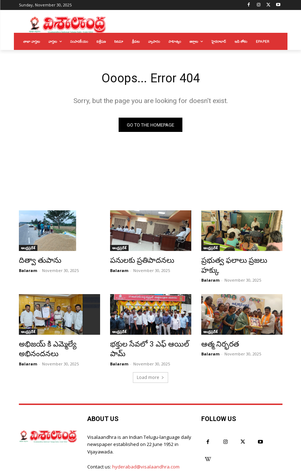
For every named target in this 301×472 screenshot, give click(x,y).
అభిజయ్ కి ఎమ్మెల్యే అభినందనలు (59, 333)
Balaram (28, 270)
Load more (150, 356)
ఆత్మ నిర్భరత (216, 333)
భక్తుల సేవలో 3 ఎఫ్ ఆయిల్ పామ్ (149, 333)
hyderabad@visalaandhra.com (146, 445)
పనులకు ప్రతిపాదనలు (136, 261)
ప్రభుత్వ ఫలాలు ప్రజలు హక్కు (236, 261)
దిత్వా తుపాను (36, 261)
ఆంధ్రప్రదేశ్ (28, 249)
